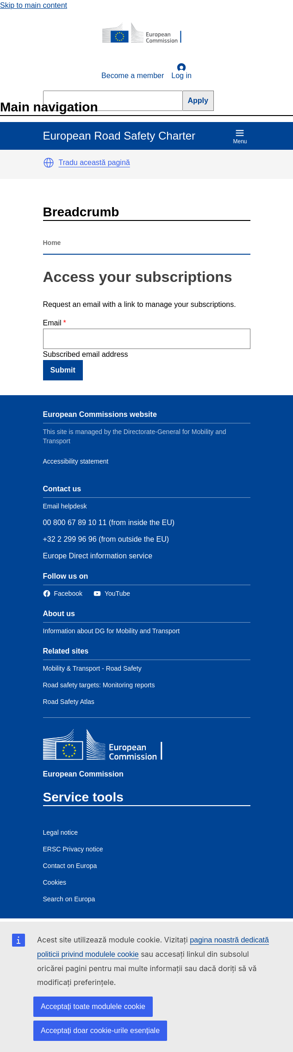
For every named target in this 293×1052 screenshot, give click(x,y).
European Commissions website (100, 414)
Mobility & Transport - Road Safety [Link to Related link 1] (92, 668)
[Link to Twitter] (112, 594)
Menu (240, 136)
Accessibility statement (76, 461)
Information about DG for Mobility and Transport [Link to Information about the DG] (111, 631)
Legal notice (60, 832)
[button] (48, 162)
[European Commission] (146, 33)
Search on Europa (69, 899)
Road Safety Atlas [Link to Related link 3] (68, 701)
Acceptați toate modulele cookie (93, 1006)
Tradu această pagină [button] (94, 162)
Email (52, 323)
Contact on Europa (70, 865)
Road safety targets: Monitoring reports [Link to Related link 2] (99, 685)
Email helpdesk (65, 506)
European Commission (83, 774)
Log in (181, 71)
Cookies (55, 882)
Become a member (132, 76)
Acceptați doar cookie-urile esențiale (100, 1030)
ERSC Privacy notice (73, 849)
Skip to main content (33, 5)
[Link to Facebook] (62, 594)
